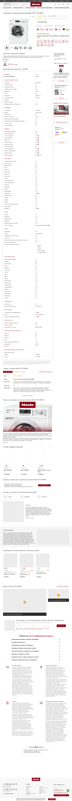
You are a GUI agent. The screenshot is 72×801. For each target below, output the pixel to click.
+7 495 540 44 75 (7, 3)
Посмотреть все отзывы (45, 371)
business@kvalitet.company (61, 792)
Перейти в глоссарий (29, 518)
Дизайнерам (24, 1)
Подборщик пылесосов (30, 793)
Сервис (40, 789)
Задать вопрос (44, 485)
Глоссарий (28, 792)
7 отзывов (45, 16)
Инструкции (61, 1)
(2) (48, 570)
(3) (32, 570)
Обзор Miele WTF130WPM (13, 64)
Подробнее (61, 98)
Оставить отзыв (8, 371)
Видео (40, 793)
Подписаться (61, 625)
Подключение (49, 1)
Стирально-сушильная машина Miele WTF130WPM (23, 379)
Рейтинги (34, 1)
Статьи (27, 790)
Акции (30, 1)
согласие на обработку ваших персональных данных (25, 799)
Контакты (67, 1)
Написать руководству (61, 795)
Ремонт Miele (41, 790)
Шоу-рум (18, 1)
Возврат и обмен (42, 792)
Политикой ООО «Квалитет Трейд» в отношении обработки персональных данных (36, 628)
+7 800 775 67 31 (7, 5)
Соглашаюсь (52, 799)
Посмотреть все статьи (61, 122)
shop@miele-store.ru (59, 790)
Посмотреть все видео (62, 586)
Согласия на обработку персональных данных (34, 629)
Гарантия (55, 1)
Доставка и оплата (41, 1)
